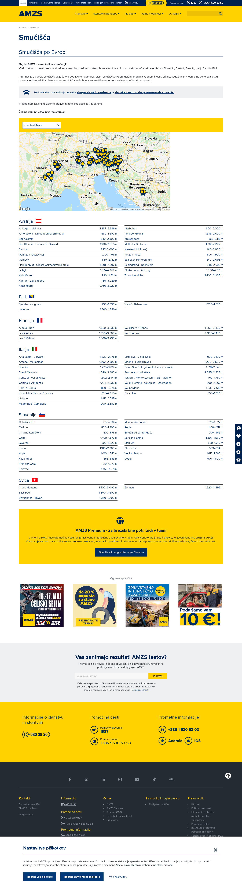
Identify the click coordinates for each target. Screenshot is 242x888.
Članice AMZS (114, 818)
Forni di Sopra (68, 387)
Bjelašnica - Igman (68, 304)
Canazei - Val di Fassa (68, 377)
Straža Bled (173, 448)
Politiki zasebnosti (140, 695)
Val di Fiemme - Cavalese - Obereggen (173, 382)
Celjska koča (68, 422)
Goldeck (68, 259)
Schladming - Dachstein (173, 264)
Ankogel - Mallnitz (68, 228)
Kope (68, 453)
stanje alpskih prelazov (94, 92)
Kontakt (24, 804)
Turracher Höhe (173, 275)
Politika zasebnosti (201, 814)
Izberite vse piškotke (40, 877)
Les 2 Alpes (68, 333)
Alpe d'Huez (68, 327)
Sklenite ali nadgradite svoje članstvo (121, 557)
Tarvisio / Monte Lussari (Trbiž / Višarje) (173, 377)
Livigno (68, 398)
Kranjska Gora (68, 463)
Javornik (68, 442)
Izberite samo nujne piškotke (82, 877)
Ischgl (68, 270)
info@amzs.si (26, 820)
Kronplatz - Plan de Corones (68, 393)
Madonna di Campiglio (68, 403)
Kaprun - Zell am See (68, 280)
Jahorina (68, 309)
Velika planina (173, 453)
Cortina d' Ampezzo (68, 382)
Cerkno (68, 427)
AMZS (110, 810)
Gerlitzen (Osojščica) (68, 254)
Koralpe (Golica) (173, 233)
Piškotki (195, 810)
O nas (107, 804)
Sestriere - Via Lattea (173, 372)
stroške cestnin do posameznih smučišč (144, 92)
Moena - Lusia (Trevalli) (173, 361)
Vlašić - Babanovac (173, 304)
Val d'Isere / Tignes (173, 327)
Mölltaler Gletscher (173, 244)
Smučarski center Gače (173, 432)
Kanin (68, 448)
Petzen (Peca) (173, 254)
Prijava (157, 681)
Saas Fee (68, 492)
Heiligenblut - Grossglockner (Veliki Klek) (68, 264)
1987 (79, 823)
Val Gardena (173, 387)
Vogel (173, 458)
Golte (68, 437)
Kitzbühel (173, 228)
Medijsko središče (159, 810)
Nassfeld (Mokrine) (173, 249)
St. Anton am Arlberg (173, 270)
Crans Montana (68, 487)
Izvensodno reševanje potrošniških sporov (203, 835)
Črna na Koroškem (68, 432)
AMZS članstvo (115, 814)
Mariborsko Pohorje (173, 422)
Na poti (23, 27)
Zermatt (173, 487)
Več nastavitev (118, 877)
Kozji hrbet (68, 458)
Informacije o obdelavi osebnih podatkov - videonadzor (203, 822)
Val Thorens (173, 333)
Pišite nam (112, 826)
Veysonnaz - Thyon (68, 497)
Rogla (173, 427)
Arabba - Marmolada (68, 361)
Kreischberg (173, 238)
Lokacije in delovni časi (119, 822)
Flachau (68, 249)
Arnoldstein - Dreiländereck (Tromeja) (68, 233)
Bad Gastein (68, 238)
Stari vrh (173, 442)
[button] (220, 13)
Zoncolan (173, 393)
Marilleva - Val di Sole (173, 356)
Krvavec (68, 468)
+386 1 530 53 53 (83, 829)
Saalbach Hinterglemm (173, 259)
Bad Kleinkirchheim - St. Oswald (68, 244)
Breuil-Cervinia (68, 372)
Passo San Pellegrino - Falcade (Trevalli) (173, 367)
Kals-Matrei (68, 275)
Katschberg (68, 285)
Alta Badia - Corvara (68, 356)
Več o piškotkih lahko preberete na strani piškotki (144, 865)
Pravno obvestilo (200, 830)
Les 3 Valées (68, 338)
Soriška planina (173, 437)
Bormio (68, 367)
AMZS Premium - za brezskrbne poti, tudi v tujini (121, 531)
